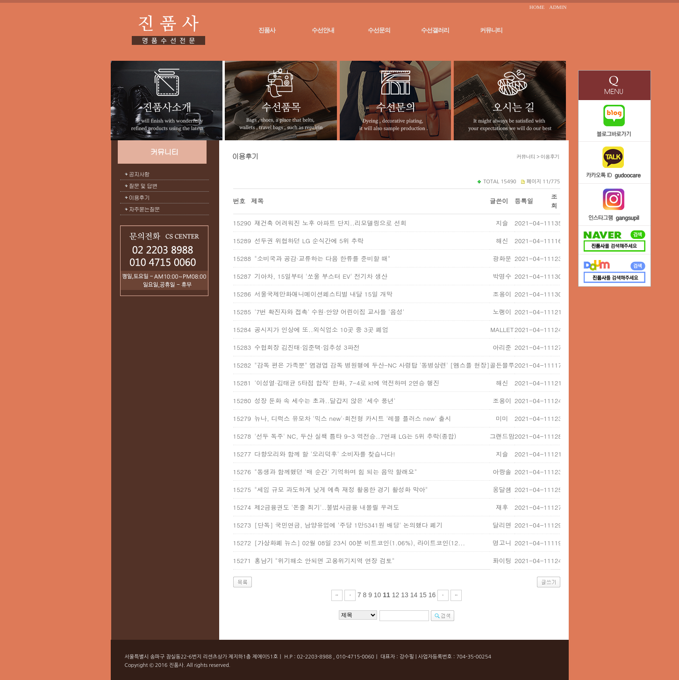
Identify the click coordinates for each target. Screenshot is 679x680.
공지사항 (139, 174)
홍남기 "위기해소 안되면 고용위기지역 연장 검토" (324, 560)
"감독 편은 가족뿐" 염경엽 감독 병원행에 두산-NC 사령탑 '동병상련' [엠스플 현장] (371, 365)
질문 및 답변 (143, 185)
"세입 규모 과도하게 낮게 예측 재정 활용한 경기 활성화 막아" (341, 489)
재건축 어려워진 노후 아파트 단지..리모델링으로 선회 (330, 222)
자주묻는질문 (144, 209)
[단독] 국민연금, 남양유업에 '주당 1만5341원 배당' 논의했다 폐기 (348, 525)
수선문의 (379, 30)
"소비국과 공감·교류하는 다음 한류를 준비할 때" (322, 258)
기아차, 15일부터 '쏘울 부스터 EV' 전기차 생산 (320, 276)
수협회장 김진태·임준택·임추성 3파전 (306, 347)
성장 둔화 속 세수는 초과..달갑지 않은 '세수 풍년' (324, 400)
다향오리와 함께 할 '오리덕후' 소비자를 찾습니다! (324, 453)
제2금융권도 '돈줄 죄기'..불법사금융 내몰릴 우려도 (326, 507)
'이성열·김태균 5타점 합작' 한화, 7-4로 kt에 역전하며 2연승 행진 (346, 382)
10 (377, 595)
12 (396, 595)
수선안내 (323, 30)
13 (404, 595)
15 (423, 595)
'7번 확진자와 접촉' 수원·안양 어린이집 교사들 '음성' (329, 311)
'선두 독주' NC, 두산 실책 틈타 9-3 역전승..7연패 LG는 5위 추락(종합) (355, 436)
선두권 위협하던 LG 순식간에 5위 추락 (309, 240)
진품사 (266, 30)
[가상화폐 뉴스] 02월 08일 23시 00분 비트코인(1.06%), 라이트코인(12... (359, 542)
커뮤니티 (491, 30)
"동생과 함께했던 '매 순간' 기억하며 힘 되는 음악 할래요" (335, 471)
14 (414, 595)
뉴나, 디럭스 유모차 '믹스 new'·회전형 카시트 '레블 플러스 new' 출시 (352, 418)
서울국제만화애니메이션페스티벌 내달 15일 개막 (323, 293)
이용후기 (139, 197)
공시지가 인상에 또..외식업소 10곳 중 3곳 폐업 (321, 329)
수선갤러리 (435, 30)
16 (432, 595)
